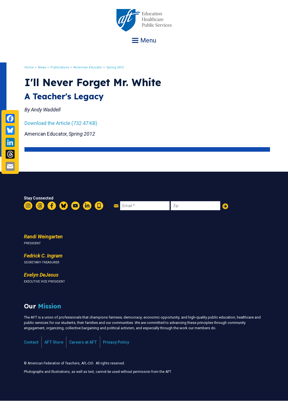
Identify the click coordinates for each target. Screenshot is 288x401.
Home (29, 67)
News (42, 67)
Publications (60, 67)
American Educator (88, 67)
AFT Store (53, 342)
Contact (31, 342)
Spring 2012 (115, 67)
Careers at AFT (83, 342)
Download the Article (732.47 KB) (61, 123)
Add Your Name (225, 206)
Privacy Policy (116, 342)
